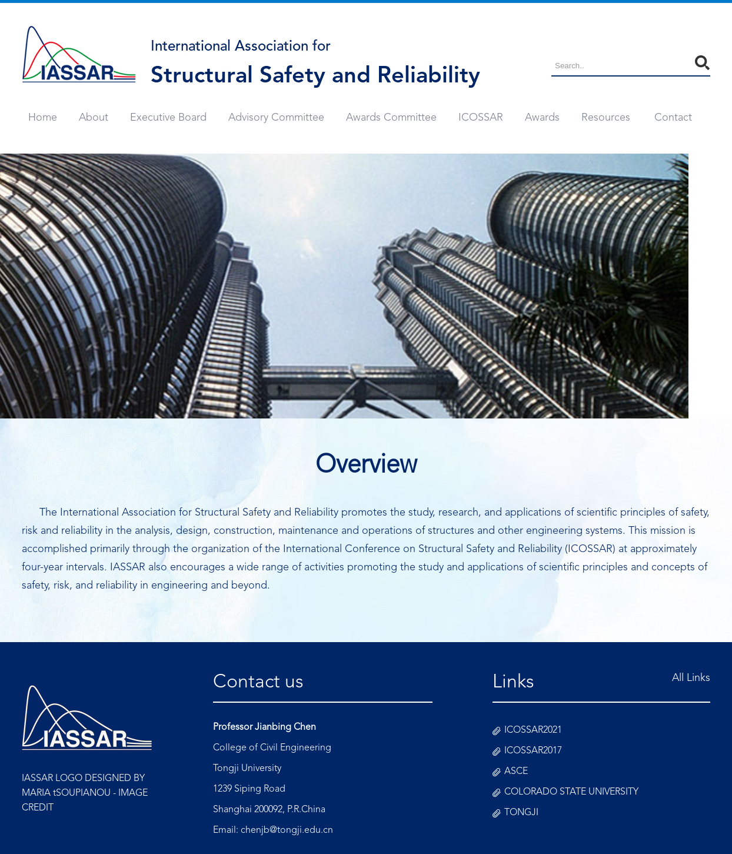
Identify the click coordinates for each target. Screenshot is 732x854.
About (93, 117)
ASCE (516, 771)
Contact (673, 117)
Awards (542, 117)
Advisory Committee (276, 117)
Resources (605, 117)
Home (42, 117)
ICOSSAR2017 (533, 751)
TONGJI (521, 813)
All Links (691, 678)
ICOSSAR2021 (533, 730)
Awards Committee (391, 117)
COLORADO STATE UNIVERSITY (571, 792)
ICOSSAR (480, 117)
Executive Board (168, 117)
